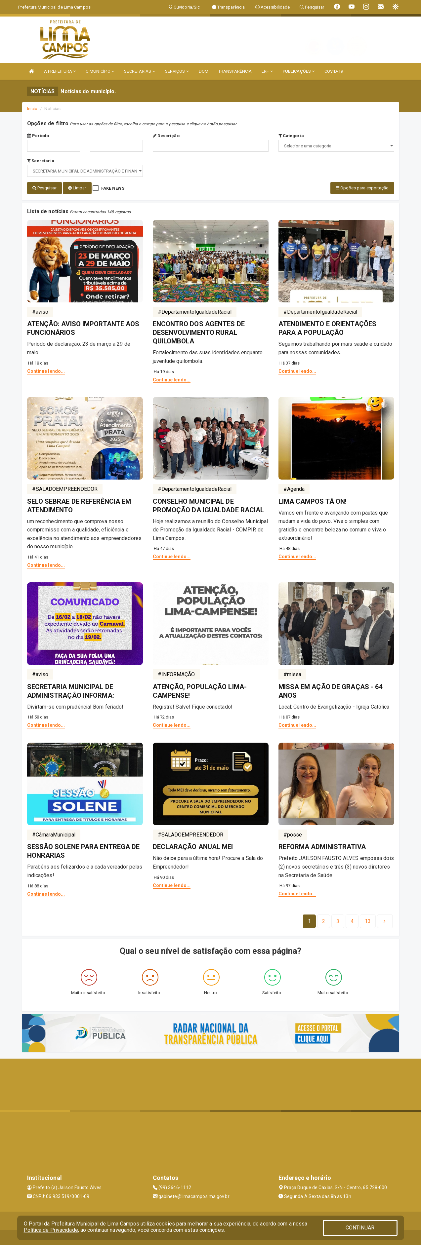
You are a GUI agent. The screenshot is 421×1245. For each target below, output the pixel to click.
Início (32, 108)
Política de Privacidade (51, 1230)
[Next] (368, 920)
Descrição (166, 135)
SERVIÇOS (177, 71)
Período (38, 135)
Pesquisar (44, 187)
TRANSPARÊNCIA (235, 71)
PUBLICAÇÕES (299, 71)
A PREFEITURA (60, 71)
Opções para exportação (362, 187)
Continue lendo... (46, 369)
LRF (267, 71)
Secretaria (40, 160)
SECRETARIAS (139, 71)
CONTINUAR (360, 1228)
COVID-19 (333, 71)
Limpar (77, 187)
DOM (203, 71)
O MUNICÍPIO (100, 71)
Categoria (291, 135)
